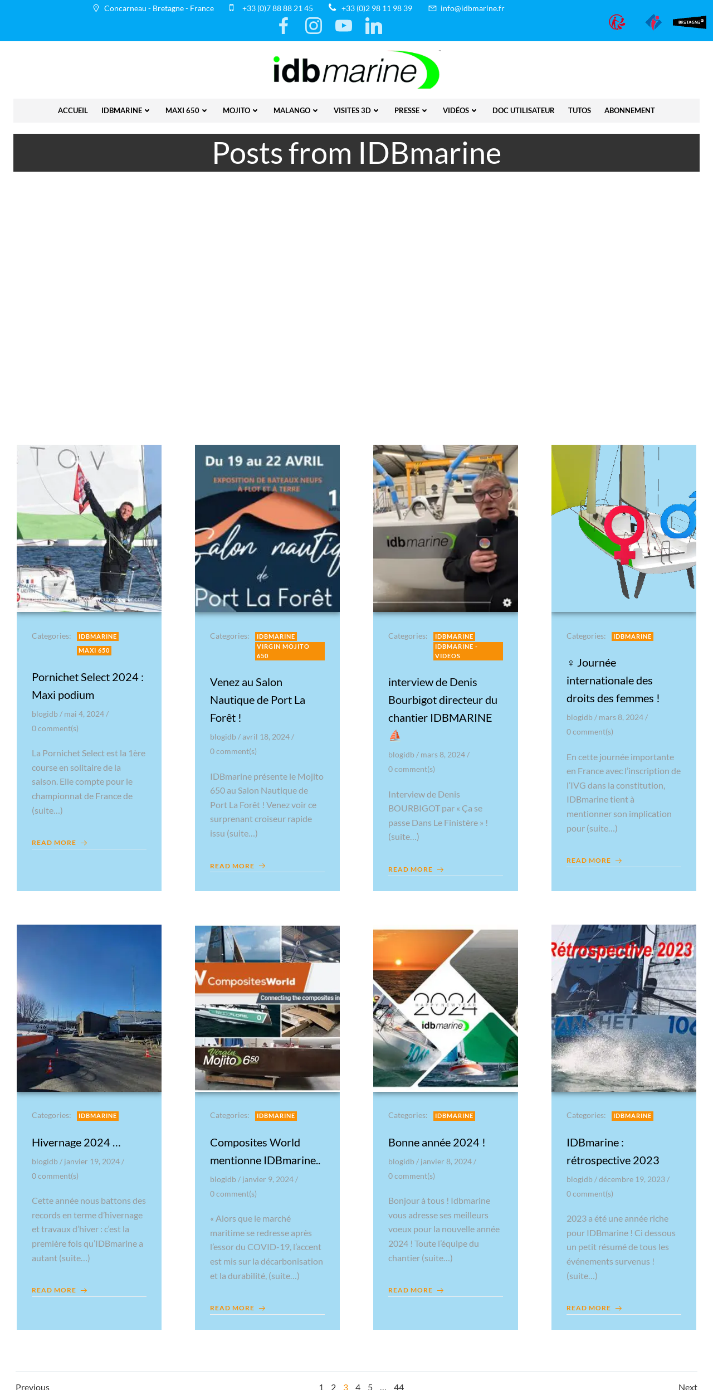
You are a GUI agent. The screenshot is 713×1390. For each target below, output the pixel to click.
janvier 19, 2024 (93, 1158)
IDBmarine (126, 107)
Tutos (579, 107)
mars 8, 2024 (444, 749)
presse (411, 107)
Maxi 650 (187, 107)
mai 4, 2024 (86, 708)
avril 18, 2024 (267, 731)
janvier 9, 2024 (269, 1175)
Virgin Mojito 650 (284, 646)
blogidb (46, 708)
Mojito (241, 107)
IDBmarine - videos (458, 646)
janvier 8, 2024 (447, 1158)
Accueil (73, 107)
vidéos (461, 107)
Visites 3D (357, 107)
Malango (297, 107)
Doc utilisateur (523, 107)
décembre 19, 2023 (633, 1175)
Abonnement (629, 107)
